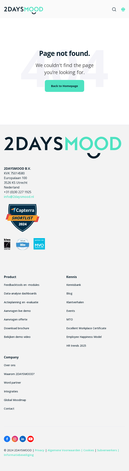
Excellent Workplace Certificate (86, 328)
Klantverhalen (75, 302)
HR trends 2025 (76, 345)
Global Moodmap (15, 400)
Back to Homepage (64, 86)
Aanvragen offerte (15, 319)
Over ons (9, 365)
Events (70, 311)
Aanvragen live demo (17, 311)
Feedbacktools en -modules (21, 285)
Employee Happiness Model (84, 337)
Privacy (39, 450)
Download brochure (16, 328)
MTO (69, 319)
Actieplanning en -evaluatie (21, 302)
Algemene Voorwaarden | (65, 450)
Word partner (12, 382)
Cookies (88, 450)
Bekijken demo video (17, 337)
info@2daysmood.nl (19, 197)
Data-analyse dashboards (20, 293)
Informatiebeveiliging (19, 455)
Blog (69, 293)
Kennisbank (73, 285)
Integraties (11, 391)
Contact (9, 408)
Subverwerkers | (108, 450)
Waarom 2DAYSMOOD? (19, 374)
